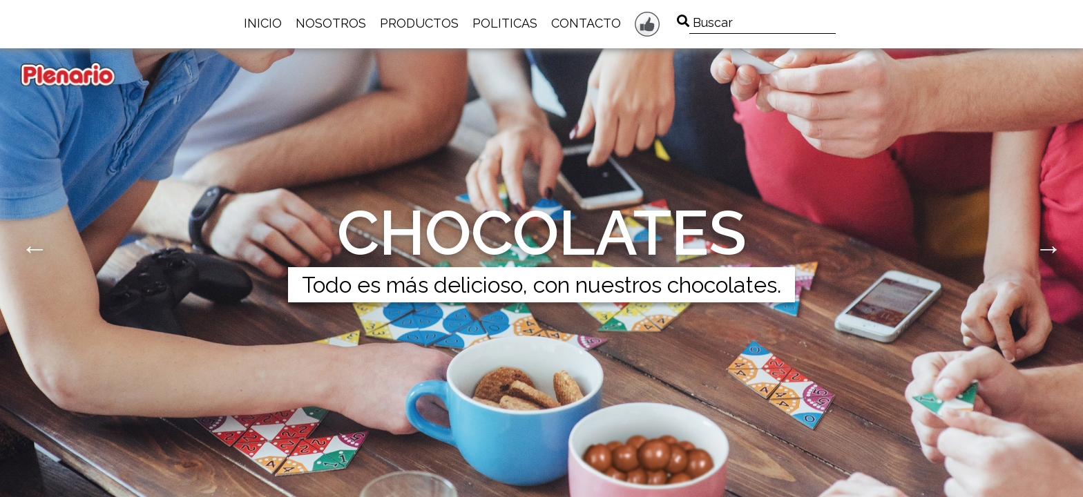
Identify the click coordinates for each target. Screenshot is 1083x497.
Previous (34, 248)
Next (1048, 248)
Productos (419, 23)
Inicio (263, 23)
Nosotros (331, 23)
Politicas (504, 23)
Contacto (586, 23)
